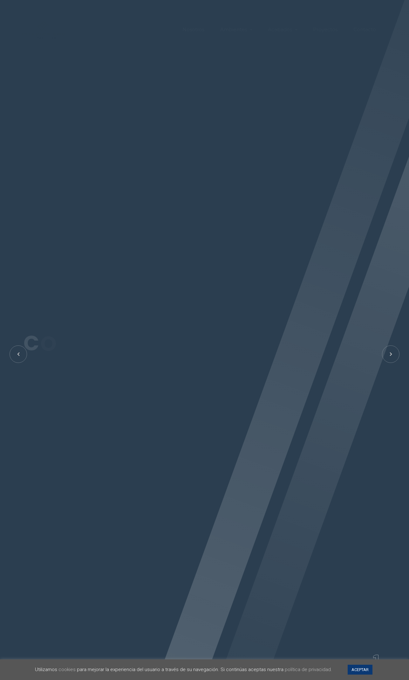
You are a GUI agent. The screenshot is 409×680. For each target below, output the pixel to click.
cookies (67, 669)
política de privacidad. (308, 669)
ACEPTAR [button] (360, 669)
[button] (390, 354)
